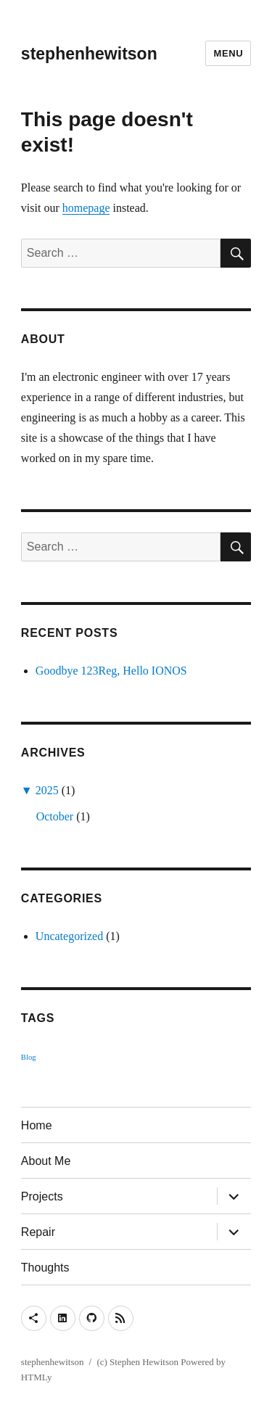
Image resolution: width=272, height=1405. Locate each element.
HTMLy (36, 1377)
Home (36, 1125)
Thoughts (45, 1267)
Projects (42, 1196)
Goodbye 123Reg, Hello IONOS (111, 670)
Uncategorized (69, 936)
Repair (38, 1232)
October (55, 816)
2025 (47, 790)
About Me (45, 1161)
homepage (86, 208)
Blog (28, 1057)
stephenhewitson (89, 53)
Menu (228, 53)
